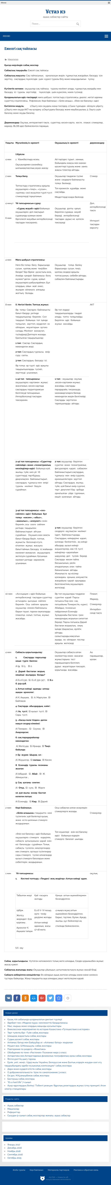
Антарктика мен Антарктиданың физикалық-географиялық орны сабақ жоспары (50, 1056)
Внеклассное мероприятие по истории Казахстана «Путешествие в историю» (49, 1029)
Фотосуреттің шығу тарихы (22, 1059)
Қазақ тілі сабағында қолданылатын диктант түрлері (35, 1019)
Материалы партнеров (58, 1170)
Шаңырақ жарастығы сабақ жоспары (27, 1036)
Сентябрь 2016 (15, 1154)
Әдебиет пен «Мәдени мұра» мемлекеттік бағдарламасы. (38, 1023)
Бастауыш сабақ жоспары (21, 1079)
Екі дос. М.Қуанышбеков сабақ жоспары (28, 1075)
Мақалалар (13, 59)
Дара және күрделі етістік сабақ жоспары (30, 1069)
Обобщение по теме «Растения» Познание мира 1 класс (37, 1052)
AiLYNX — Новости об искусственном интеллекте (58, 1178)
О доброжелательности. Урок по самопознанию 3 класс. (37, 1072)
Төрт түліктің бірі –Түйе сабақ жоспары (28, 1032)
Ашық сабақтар (16, 1105)
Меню (3, 3)
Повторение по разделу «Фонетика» (27, 1049)
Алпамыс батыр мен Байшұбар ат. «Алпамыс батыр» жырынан (40, 1042)
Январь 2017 (14, 1144)
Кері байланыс (36, 1170)
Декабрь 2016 (15, 1148)
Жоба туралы (19, 1170)
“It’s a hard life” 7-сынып (19, 1082)
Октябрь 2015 (14, 1158)
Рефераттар (14, 1112)
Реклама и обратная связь (86, 1170)
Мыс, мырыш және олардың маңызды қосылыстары (34, 1026)
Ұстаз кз (55, 12)
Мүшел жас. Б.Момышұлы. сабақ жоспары (29, 1046)
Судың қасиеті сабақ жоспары (23, 1039)
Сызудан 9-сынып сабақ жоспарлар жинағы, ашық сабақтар (39, 1115)
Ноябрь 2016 (14, 1151)
